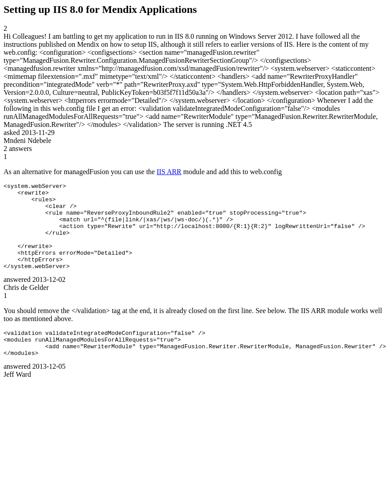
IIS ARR (168, 171)
